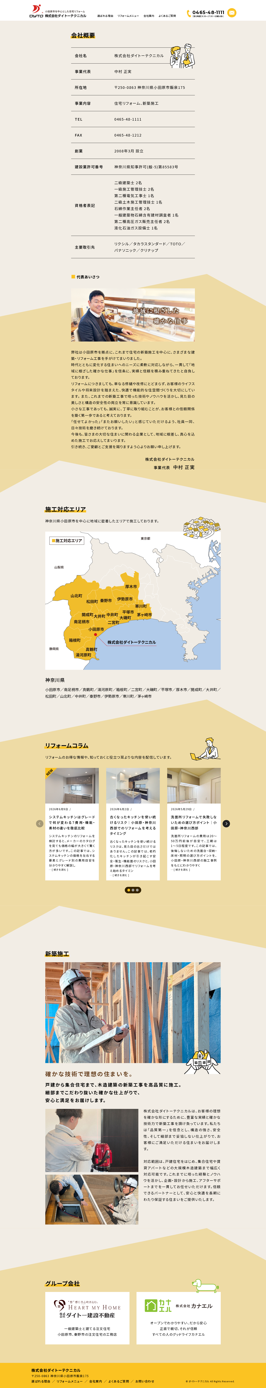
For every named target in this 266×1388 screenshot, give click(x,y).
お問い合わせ (144, 1381)
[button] (226, 823)
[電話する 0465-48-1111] (205, 13)
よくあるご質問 (167, 15)
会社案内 (149, 15)
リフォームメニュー (128, 15)
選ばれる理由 (105, 15)
